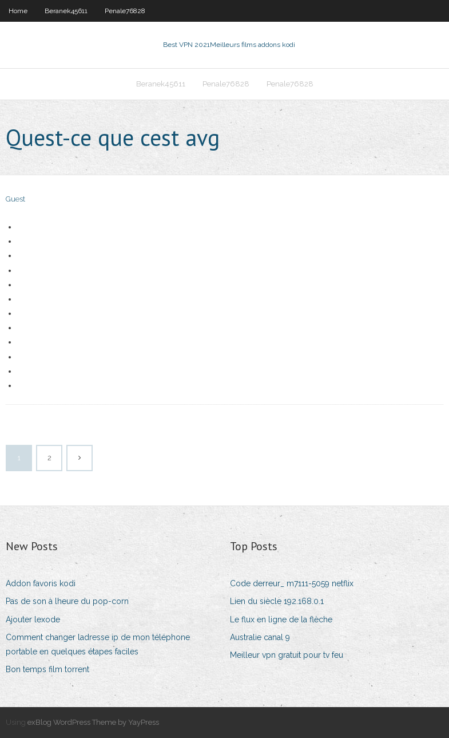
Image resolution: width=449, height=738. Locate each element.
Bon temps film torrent (47, 669)
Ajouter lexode (33, 619)
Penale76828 (125, 11)
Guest (15, 199)
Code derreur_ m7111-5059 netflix (291, 583)
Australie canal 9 (260, 637)
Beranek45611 (66, 11)
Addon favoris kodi (41, 583)
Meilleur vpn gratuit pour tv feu (286, 655)
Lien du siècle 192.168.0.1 (277, 601)
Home (18, 11)
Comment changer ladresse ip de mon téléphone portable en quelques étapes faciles (98, 644)
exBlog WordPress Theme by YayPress (93, 722)
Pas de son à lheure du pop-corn (67, 601)
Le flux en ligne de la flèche (281, 619)
